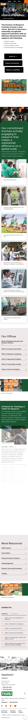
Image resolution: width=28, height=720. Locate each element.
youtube (15, 706)
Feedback (21, 712)
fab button (25, 717)
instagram (6, 706)
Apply (9, 1)
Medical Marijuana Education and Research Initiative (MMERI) (13, 644)
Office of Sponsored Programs (12, 633)
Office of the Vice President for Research (12, 618)
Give (19, 1)
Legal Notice (13, 710)
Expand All (4, 613)
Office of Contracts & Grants (11, 628)
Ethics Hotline (4, 712)
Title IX (19, 710)
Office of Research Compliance (12, 624)
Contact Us (4, 702)
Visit (14, 1)
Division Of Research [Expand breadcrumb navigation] (8, 18)
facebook (1, 706)
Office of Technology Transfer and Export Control (13, 638)
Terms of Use (4, 710)
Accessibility (13, 712)
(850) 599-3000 (13, 702)
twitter (10, 706)
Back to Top (25, 693)
